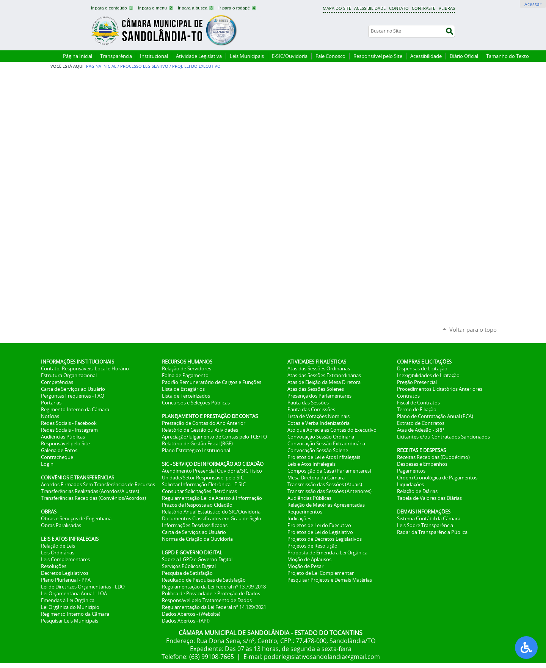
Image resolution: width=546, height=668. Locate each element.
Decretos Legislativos (64, 573)
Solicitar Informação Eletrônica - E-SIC (204, 484)
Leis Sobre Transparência (425, 525)
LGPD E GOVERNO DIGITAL (192, 552)
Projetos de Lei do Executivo (319, 525)
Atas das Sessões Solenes (315, 389)
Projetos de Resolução (312, 545)
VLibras (447, 8)
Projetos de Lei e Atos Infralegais (323, 457)
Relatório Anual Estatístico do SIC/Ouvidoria (211, 511)
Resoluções (53, 566)
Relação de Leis (58, 545)
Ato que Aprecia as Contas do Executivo (332, 429)
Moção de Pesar (305, 566)
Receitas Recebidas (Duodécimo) (433, 457)
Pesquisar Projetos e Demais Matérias (329, 579)
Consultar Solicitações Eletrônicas (199, 491)
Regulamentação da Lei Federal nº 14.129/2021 (214, 607)
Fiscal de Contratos (418, 402)
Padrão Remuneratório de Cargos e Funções (211, 382)
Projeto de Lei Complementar (320, 573)
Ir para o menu (156, 7)
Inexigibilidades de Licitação (428, 375)
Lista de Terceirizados (186, 395)
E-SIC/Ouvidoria (290, 56)
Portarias (51, 402)
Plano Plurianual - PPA (66, 579)
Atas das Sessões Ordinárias (318, 368)
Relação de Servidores (186, 368)
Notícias (50, 416)
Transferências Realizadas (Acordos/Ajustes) (90, 491)
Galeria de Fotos (59, 450)
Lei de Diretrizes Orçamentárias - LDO (83, 586)
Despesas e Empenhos (422, 463)
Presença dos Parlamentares (319, 395)
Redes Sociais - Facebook (69, 423)
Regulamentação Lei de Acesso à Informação (212, 498)
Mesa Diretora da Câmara (316, 477)
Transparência (116, 56)
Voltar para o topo (473, 329)
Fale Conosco (330, 56)
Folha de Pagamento (185, 375)
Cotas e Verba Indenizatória (318, 423)
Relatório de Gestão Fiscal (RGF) (197, 443)
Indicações (299, 518)
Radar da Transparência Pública (432, 532)
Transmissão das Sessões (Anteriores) (329, 491)
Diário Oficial (464, 56)
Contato (399, 8)
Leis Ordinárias (57, 552)
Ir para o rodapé (237, 7)
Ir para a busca (196, 7)
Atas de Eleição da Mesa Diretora (324, 382)
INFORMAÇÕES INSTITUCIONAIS (77, 361)
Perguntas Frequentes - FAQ (72, 395)
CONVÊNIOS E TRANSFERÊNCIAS (77, 477)
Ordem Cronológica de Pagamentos (437, 477)
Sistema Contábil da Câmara (428, 518)
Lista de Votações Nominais (318, 416)
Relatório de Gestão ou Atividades (200, 429)
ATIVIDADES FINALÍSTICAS (316, 361)
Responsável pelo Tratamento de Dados (207, 600)
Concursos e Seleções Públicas (196, 402)
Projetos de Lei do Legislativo (320, 532)
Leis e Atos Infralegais (311, 463)
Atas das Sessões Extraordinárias (324, 375)
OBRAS (48, 511)
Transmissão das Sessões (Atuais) (324, 484)
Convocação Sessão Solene (317, 450)
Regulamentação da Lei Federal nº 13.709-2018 (214, 586)
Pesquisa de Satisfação (187, 573)
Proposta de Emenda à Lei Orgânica (327, 552)
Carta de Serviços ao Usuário (73, 389)
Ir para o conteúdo (113, 7)
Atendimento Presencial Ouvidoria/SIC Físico (212, 470)
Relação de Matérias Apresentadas (326, 504)
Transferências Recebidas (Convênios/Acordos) (93, 498)
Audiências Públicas (63, 436)
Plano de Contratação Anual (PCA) (435, 416)
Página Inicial (77, 56)
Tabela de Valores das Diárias (429, 498)
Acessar (532, 4)
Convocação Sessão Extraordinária (326, 443)
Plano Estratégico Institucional (196, 450)
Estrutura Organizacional (69, 375)
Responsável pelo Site (377, 56)
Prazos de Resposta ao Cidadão (197, 504)
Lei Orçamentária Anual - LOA (74, 593)
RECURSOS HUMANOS (187, 361)
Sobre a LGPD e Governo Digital (197, 559)
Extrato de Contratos (420, 423)
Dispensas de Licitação (422, 368)
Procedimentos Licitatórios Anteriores (439, 389)
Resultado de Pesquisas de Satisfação (204, 579)
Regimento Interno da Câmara (75, 409)
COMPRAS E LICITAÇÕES (424, 361)
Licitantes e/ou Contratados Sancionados (443, 436)
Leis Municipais (247, 56)
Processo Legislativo (144, 66)
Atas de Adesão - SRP (420, 429)
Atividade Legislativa (199, 56)
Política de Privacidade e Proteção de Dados (211, 593)
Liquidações (410, 484)
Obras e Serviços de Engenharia (76, 518)
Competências (57, 382)
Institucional (154, 56)
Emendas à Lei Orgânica (67, 600)
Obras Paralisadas (61, 525)
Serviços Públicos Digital (189, 566)
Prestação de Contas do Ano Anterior (203, 423)
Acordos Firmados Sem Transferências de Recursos (98, 484)
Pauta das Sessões (308, 402)
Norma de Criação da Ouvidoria (197, 538)
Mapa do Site (337, 8)
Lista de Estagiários (183, 389)
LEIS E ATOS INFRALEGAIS (70, 538)
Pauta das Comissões (311, 409)
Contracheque (57, 457)
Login (47, 463)
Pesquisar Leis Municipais (69, 620)
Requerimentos (304, 511)
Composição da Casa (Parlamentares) (329, 470)
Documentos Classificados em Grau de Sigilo (211, 518)
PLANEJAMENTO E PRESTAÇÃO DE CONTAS (210, 416)
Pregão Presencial (417, 382)
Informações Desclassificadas (195, 525)
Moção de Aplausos (309, 559)
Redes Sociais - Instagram (69, 429)
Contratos (408, 395)
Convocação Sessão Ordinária (320, 436)
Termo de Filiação (416, 409)
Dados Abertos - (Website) (191, 613)
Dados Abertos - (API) (186, 620)
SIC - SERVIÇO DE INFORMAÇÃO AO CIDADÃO (213, 463)
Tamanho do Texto (507, 56)
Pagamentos (411, 470)
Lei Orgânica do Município (70, 607)
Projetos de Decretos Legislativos (324, 538)
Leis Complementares (65, 559)
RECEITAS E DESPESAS (421, 450)
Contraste (423, 8)
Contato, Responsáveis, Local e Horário (85, 368)
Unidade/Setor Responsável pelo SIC (203, 477)
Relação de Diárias (417, 491)
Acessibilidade (370, 8)
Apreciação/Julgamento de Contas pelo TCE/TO (214, 436)
